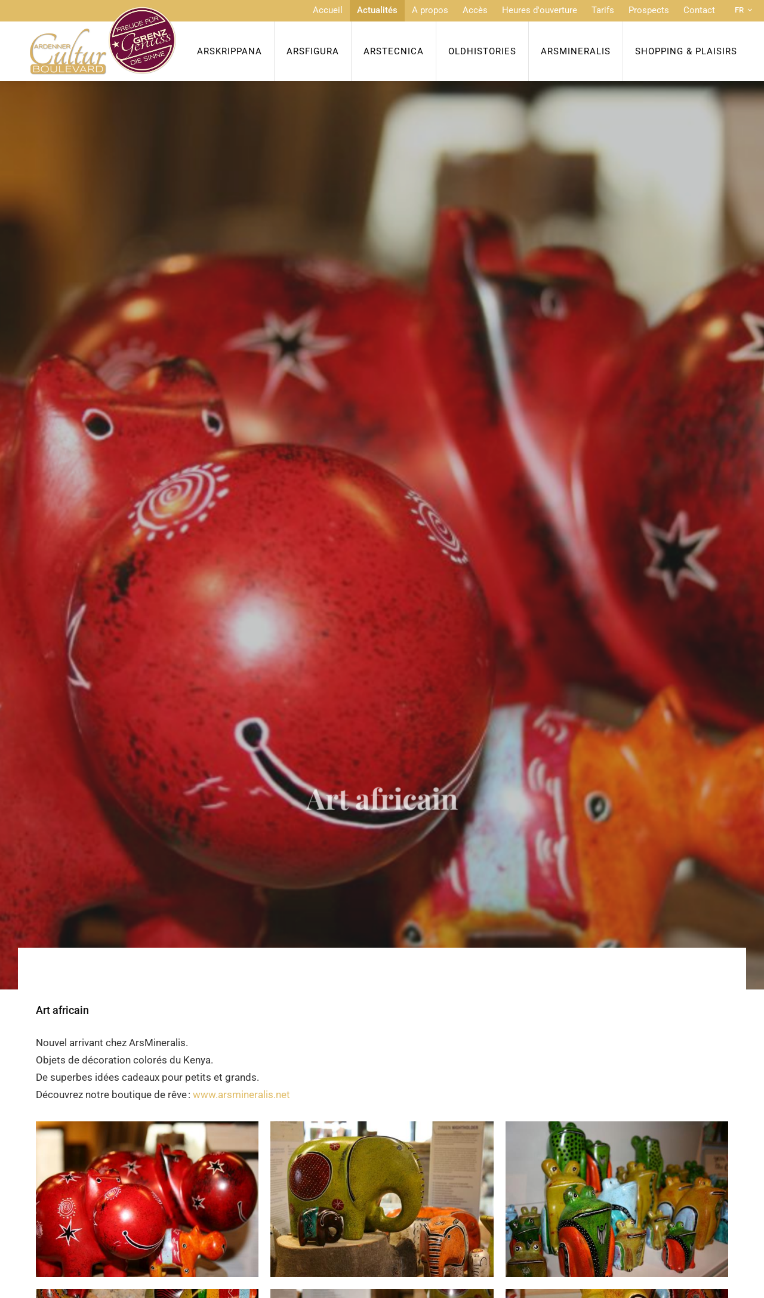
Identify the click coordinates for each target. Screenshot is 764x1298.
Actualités (377, 10)
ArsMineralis (576, 51)
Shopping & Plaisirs (686, 51)
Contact (699, 10)
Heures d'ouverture (539, 10)
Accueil (328, 10)
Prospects (649, 10)
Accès (475, 10)
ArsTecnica (393, 51)
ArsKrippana (229, 51)
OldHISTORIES (482, 51)
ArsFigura (312, 51)
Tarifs (603, 10)
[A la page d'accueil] (103, 40)
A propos (430, 10)
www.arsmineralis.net (241, 1094)
